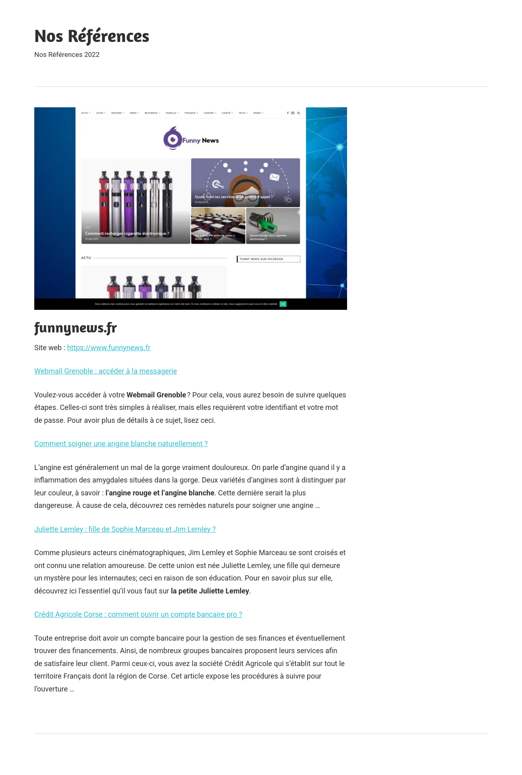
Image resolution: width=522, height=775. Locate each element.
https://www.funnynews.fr (108, 347)
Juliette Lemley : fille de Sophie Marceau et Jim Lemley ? (125, 529)
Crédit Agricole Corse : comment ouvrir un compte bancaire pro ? (138, 614)
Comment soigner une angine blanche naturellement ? (121, 443)
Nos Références (92, 35)
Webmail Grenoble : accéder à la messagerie (105, 371)
